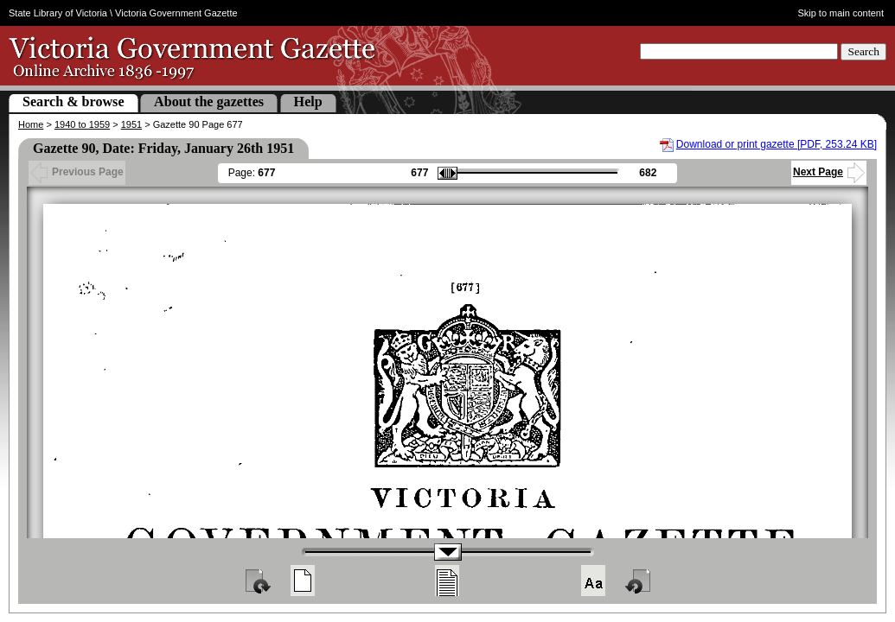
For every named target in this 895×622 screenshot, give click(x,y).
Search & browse (73, 101)
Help (308, 101)
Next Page (829, 172)
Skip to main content (840, 13)
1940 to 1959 (82, 124)
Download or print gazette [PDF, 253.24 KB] (776, 144)
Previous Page (77, 172)
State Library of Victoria (58, 13)
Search (863, 51)
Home (30, 124)
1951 (131, 124)
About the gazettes (209, 101)
